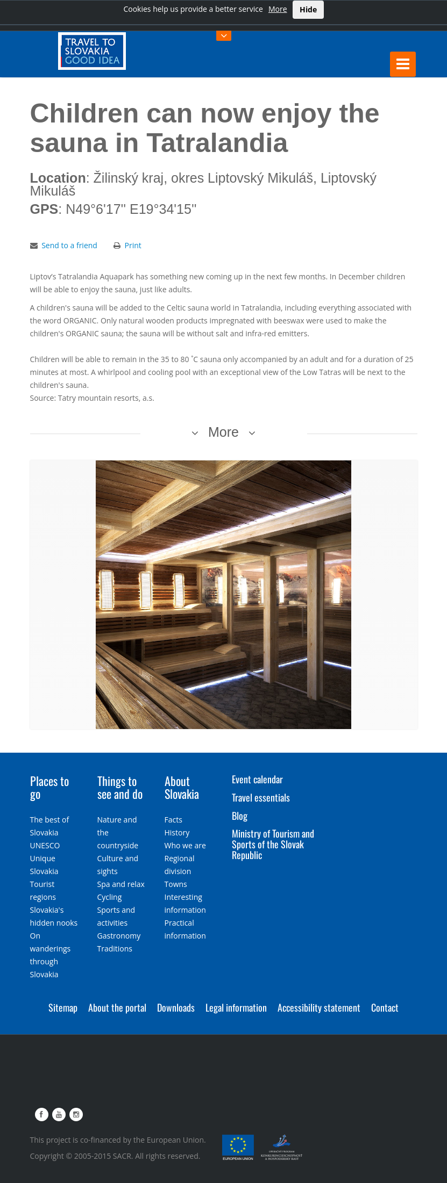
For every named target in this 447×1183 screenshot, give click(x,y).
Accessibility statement (319, 1007)
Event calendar (257, 779)
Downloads (176, 1007)
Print (133, 245)
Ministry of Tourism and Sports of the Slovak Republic (273, 844)
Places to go (49, 787)
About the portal (117, 1007)
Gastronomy (119, 935)
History (177, 832)
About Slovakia (182, 787)
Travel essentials (261, 797)
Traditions (115, 948)
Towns (176, 884)
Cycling (109, 897)
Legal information (236, 1007)
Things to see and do (120, 787)
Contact (385, 1007)
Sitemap (62, 1007)
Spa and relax (121, 884)
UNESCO (45, 845)
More (277, 9)
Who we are (185, 845)
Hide (308, 9)
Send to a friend (69, 245)
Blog (239, 816)
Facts (173, 819)
